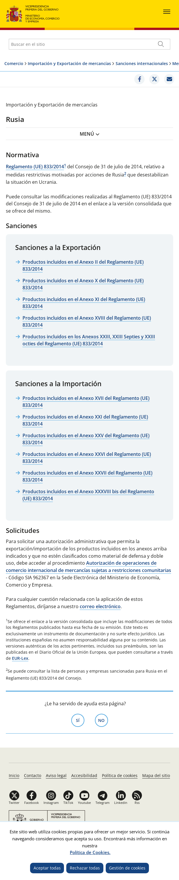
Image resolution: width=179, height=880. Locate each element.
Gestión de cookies (127, 868)
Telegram (102, 802)
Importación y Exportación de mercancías (69, 63)
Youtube (84, 802)
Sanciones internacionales (142, 63)
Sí (80, 720)
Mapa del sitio (156, 775)
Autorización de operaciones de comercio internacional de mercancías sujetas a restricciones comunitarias (88, 566)
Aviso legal (56, 775)
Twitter (14, 802)
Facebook (31, 802)
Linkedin (120, 802)
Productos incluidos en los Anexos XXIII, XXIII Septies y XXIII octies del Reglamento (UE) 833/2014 (88, 340)
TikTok (68, 802)
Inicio (14, 775)
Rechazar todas (85, 868)
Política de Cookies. (90, 852)
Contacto (32, 775)
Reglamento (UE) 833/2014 (35, 166)
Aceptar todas (47, 868)
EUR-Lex (20, 658)
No (103, 720)
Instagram (51, 802)
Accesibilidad (84, 775)
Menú (87, 134)
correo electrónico (100, 606)
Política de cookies (120, 775)
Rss (137, 802)
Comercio (13, 63)
